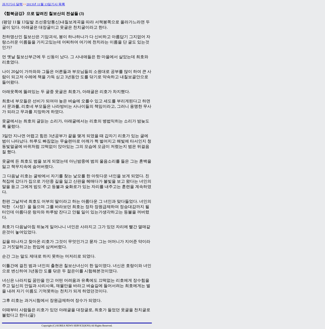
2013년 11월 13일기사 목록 (45, 4)
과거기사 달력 (12, 4)
